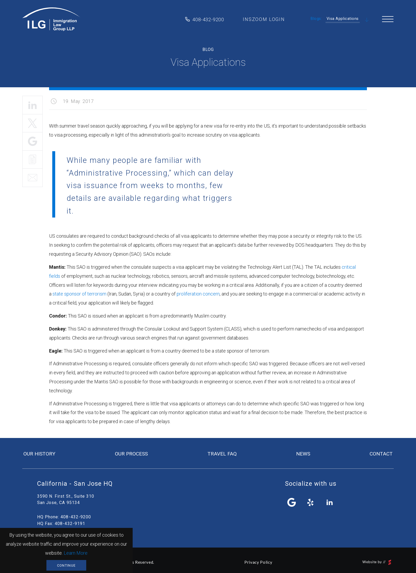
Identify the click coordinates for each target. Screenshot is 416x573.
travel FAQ (222, 454)
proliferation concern (198, 294)
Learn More (76, 553)
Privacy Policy (258, 562)
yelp (310, 502)
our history (39, 454)
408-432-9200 (208, 19)
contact (381, 454)
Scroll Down (366, 20)
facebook (291, 502)
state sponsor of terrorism (79, 294)
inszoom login (264, 19)
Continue (66, 565)
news (303, 454)
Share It (32, 141)
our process (131, 454)
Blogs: (316, 18)
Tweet (32, 123)
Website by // (376, 562)
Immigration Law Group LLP (51, 19)
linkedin (329, 502)
